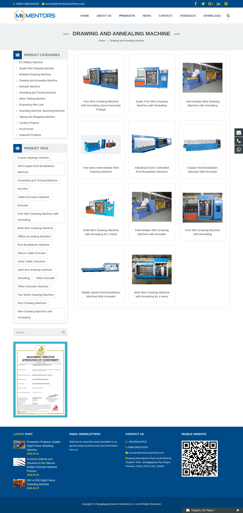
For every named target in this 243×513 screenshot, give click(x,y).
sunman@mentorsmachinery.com (65, 3)
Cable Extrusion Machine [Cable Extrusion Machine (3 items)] (33, 197)
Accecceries (26, 128)
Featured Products (30, 134)
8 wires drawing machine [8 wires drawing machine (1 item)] (33, 157)
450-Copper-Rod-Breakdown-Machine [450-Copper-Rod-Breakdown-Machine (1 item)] (36, 169)
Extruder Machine (29, 86)
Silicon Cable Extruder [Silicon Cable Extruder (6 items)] (32, 253)
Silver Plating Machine (32, 98)
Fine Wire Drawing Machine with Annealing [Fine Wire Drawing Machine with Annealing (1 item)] (38, 216)
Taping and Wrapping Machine (37, 116)
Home (102, 40)
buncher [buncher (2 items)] (23, 188)
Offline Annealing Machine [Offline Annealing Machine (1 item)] (34, 236)
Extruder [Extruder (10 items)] (23, 205)
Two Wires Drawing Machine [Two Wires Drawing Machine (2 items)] (36, 294)
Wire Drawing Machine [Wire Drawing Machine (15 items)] (32, 303)
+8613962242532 (137, 441)
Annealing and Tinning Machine (37, 92)
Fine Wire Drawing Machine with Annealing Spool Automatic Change (101, 105)
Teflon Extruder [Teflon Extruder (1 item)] (45, 278)
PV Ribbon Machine (31, 62)
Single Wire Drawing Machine (36, 68)
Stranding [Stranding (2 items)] (24, 278)
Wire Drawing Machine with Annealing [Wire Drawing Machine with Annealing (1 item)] (35, 314)
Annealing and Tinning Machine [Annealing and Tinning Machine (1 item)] (37, 180)
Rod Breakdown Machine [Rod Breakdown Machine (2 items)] (34, 244)
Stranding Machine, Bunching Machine (42, 110)
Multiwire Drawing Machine (35, 74)
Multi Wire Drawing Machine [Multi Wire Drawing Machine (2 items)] (35, 228)
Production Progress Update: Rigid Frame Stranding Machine (44, 445)
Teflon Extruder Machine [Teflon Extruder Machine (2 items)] (33, 286)
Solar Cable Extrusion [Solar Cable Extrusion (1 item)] (31, 261)
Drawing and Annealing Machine (38, 80)
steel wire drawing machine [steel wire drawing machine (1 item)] (35, 269)
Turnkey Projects (29, 122)
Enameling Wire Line (31, 104)
